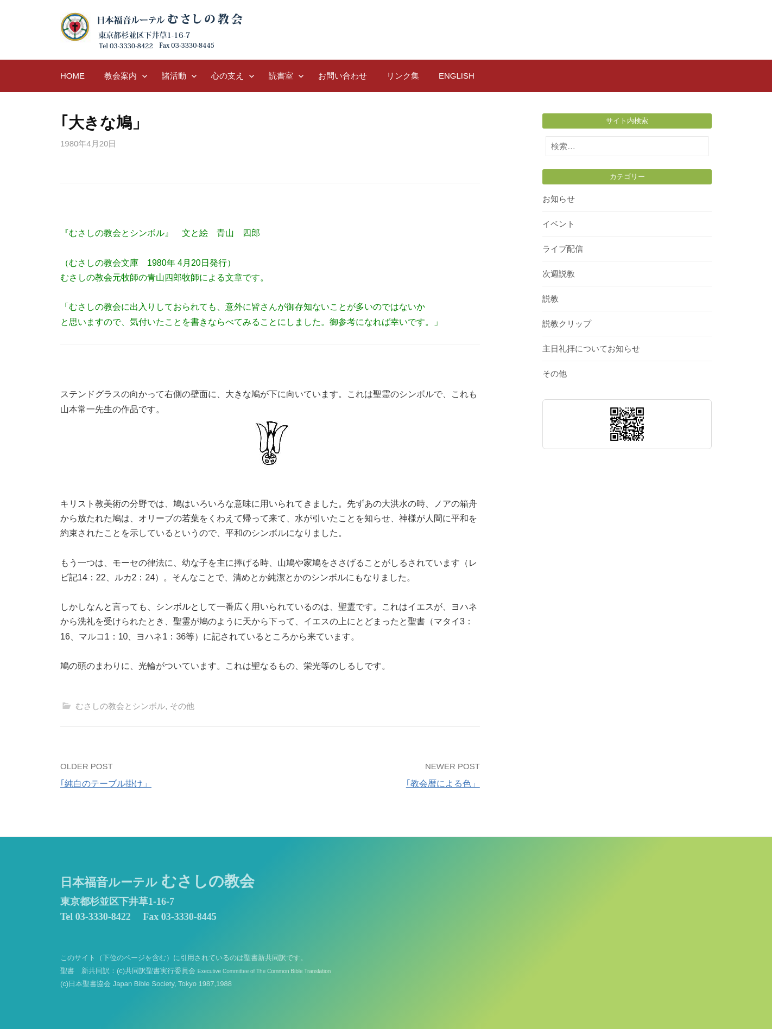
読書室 (281, 75)
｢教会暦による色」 (443, 783)
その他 (182, 706)
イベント (558, 223)
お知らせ (558, 198)
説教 (550, 298)
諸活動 (174, 75)
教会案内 (120, 75)
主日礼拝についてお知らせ (591, 348)
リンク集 (403, 75)
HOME (72, 75)
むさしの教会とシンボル (120, 706)
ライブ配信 (562, 248)
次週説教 (558, 273)
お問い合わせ (342, 75)
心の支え (227, 75)
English (456, 75)
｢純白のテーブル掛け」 (105, 783)
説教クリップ (566, 323)
